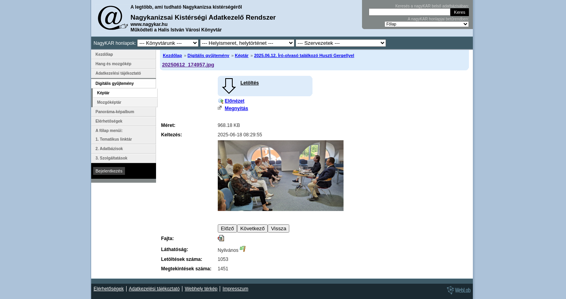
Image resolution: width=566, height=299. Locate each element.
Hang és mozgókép (113, 64)
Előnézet (234, 101)
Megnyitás (236, 108)
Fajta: (167, 238)
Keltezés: (171, 135)
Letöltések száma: (181, 259)
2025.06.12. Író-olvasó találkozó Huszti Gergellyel (304, 55)
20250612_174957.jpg (188, 65)
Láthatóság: (174, 249)
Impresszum (235, 289)
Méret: (168, 125)
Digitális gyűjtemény (208, 55)
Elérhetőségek (109, 121)
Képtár (242, 55)
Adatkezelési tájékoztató (118, 73)
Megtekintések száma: (186, 268)
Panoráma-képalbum (115, 112)
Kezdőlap (172, 55)
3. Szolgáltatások (111, 158)
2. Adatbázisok (109, 149)
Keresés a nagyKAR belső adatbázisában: (432, 6)
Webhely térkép (201, 289)
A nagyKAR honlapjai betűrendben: (438, 19)
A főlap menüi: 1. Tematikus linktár (114, 134)
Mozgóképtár (109, 102)
